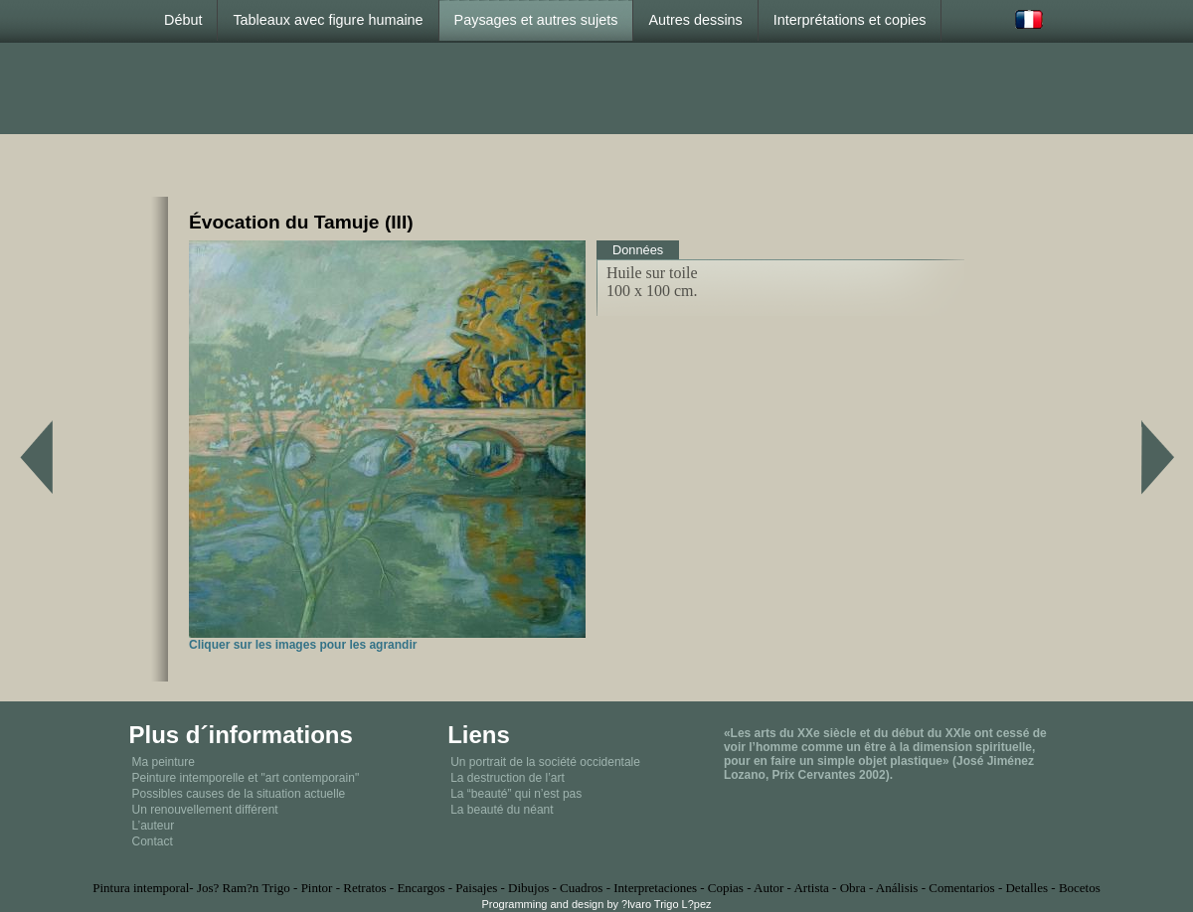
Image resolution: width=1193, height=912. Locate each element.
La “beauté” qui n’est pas (516, 794)
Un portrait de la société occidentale (545, 762)
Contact (152, 841)
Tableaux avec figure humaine (328, 20)
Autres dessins (695, 20)
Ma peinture (163, 762)
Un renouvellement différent (205, 810)
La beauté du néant (501, 810)
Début (183, 20)
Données (637, 249)
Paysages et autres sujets (536, 20)
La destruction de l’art (507, 778)
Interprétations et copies (850, 20)
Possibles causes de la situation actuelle (239, 794)
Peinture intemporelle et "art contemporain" (246, 778)
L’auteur (153, 826)
